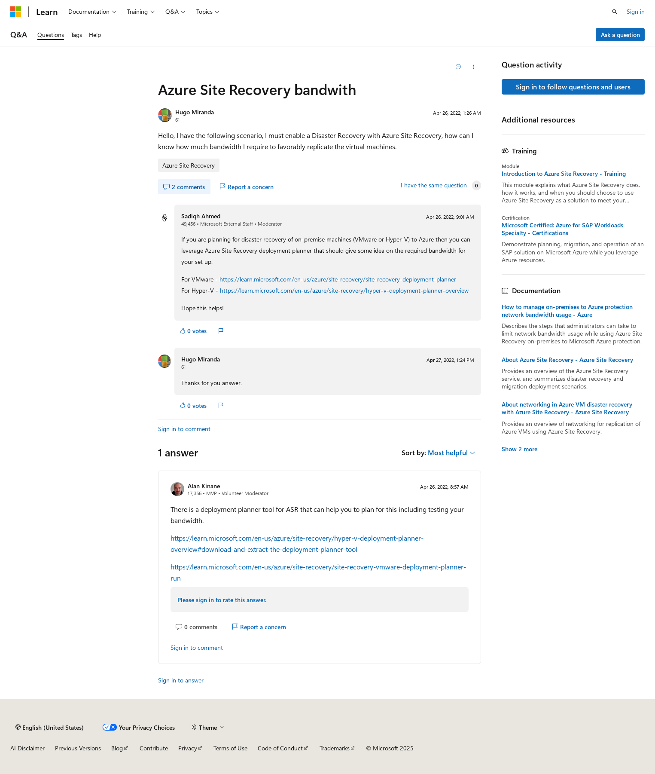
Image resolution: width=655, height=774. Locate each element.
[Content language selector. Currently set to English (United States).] (49, 727)
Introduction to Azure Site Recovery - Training (564, 173)
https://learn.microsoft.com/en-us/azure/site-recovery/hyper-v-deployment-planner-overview (344, 290)
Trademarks (335, 748)
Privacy (187, 748)
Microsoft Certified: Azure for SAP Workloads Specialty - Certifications (562, 229)
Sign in (636, 11)
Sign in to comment (184, 429)
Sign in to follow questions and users (573, 86)
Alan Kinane (204, 486)
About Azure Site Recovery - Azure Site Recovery (567, 360)
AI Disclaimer (27, 748)
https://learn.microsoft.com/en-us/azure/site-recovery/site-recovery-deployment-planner (337, 279)
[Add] (458, 67)
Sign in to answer (181, 680)
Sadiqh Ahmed (200, 216)
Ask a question (620, 35)
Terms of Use (230, 748)
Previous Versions (78, 748)
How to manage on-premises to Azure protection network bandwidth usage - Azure (567, 310)
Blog (117, 748)
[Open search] (614, 11)
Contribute (154, 748)
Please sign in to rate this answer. (221, 600)
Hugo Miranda (194, 112)
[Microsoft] (15, 11)
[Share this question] (473, 67)
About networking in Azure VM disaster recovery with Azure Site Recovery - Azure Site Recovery (567, 408)
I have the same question (434, 185)
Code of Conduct (280, 748)
